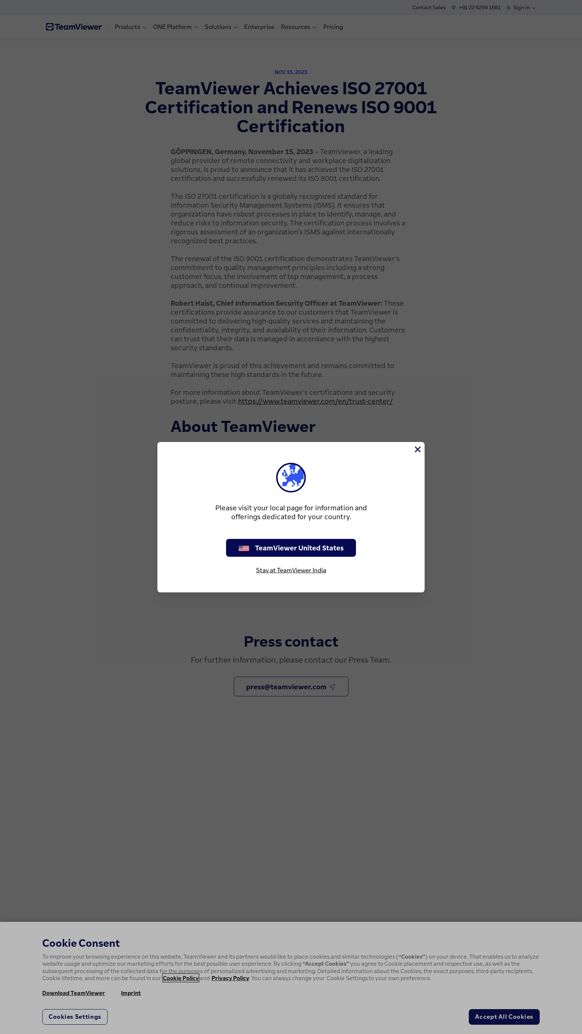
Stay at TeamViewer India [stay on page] (291, 570)
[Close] (417, 449)
